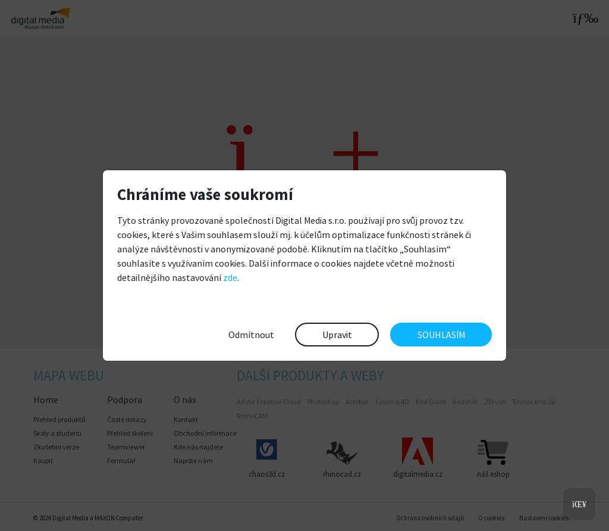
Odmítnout (251, 335)
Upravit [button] (337, 335)
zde (230, 277)
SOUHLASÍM (441, 335)
